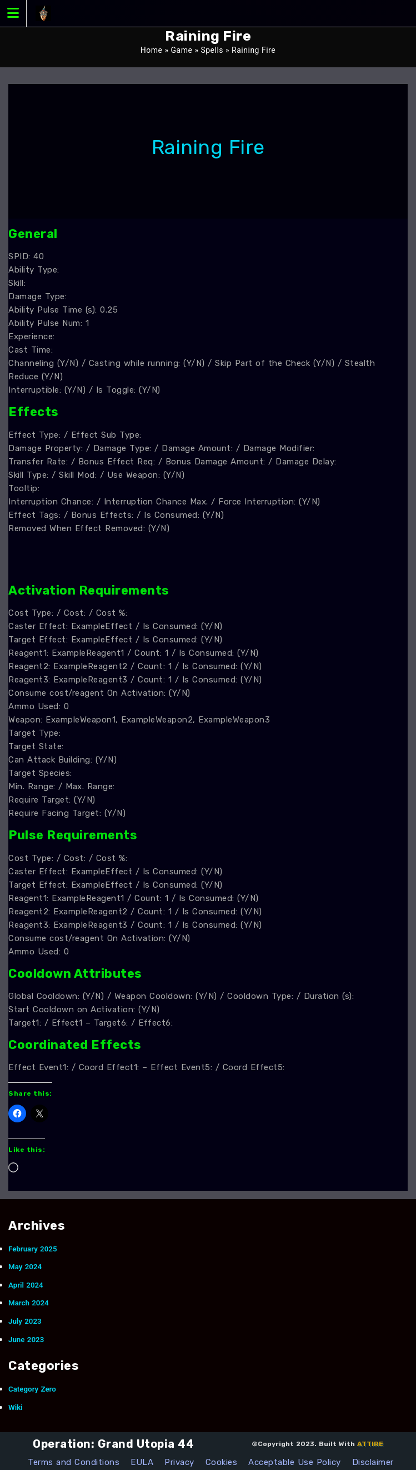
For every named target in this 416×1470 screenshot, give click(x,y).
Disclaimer (373, 1462)
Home (152, 50)
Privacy (179, 1462)
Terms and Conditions (73, 1462)
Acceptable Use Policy (294, 1462)
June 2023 (26, 1339)
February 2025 (32, 1249)
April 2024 (25, 1285)
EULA (142, 1462)
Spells (212, 50)
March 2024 (28, 1303)
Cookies (222, 1462)
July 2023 (25, 1321)
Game (182, 50)
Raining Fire (208, 147)
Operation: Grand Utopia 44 (113, 1444)
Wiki (15, 1407)
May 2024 (25, 1267)
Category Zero (32, 1389)
